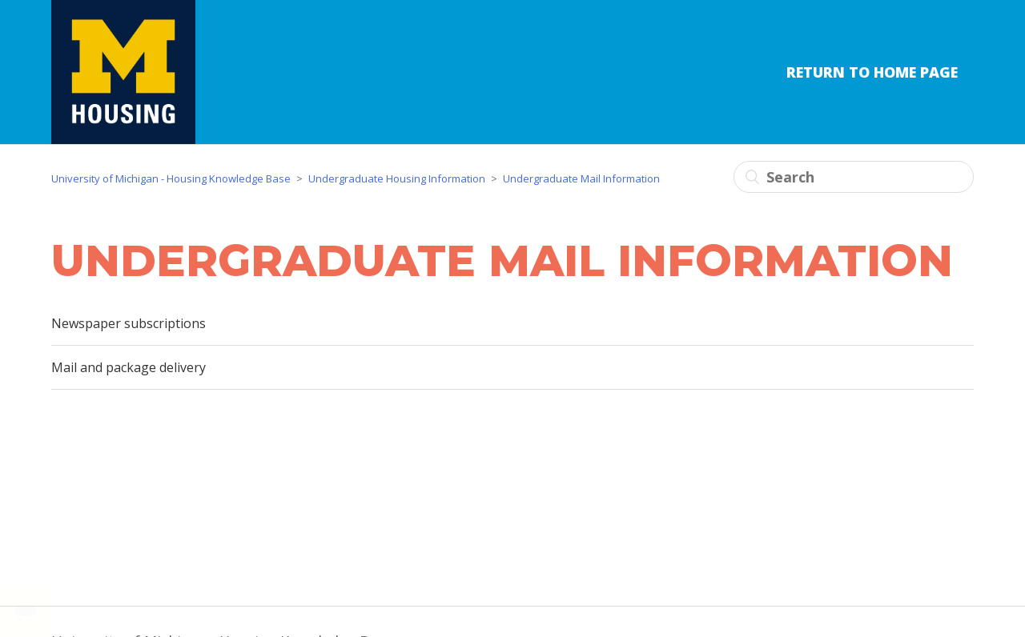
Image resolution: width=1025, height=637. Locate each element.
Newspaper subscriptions (128, 323)
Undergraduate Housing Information (396, 178)
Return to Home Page (872, 72)
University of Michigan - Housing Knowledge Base (171, 178)
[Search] (854, 177)
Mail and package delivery (128, 367)
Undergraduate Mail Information (581, 178)
